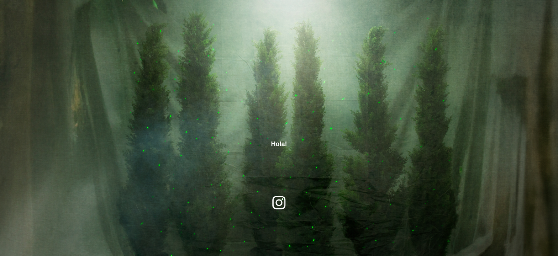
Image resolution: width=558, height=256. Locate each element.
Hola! (279, 144)
